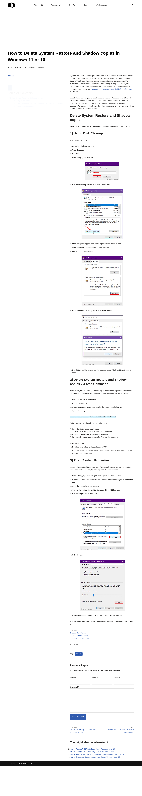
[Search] (132, 5)
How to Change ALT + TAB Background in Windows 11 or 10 (94, 781)
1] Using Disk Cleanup (23, 96)
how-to (79, 678)
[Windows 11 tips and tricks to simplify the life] (11, 5)
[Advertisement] (71, 33)
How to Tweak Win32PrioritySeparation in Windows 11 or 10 (93, 778)
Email (95, 702)
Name (73, 702)
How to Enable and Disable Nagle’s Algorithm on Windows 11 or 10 (96, 787)
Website (117, 702)
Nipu (11, 68)
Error (86, 5)
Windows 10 (55, 5)
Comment (74, 712)
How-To (72, 5)
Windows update (102, 5)
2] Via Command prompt (79, 659)
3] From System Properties (24, 104)
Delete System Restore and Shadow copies (27, 93)
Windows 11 (37, 5)
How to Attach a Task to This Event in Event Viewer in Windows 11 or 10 (98, 784)
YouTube (11, 76)
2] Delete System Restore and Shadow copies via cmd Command (35, 100)
